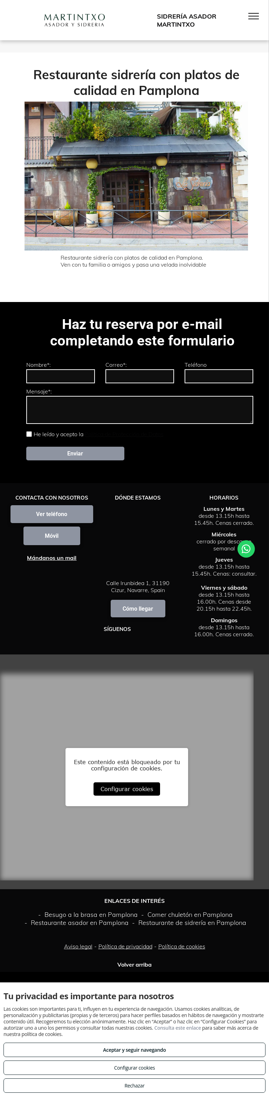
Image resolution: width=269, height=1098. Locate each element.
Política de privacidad (125, 946)
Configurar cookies (127, 789)
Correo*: (116, 364)
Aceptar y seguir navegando (134, 1049)
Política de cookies (181, 946)
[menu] (253, 16)
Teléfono (196, 364)
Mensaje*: (39, 391)
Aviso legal (78, 946)
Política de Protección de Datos (124, 434)
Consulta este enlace (177, 1027)
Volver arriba (134, 964)
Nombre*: (38, 364)
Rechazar (134, 1085)
